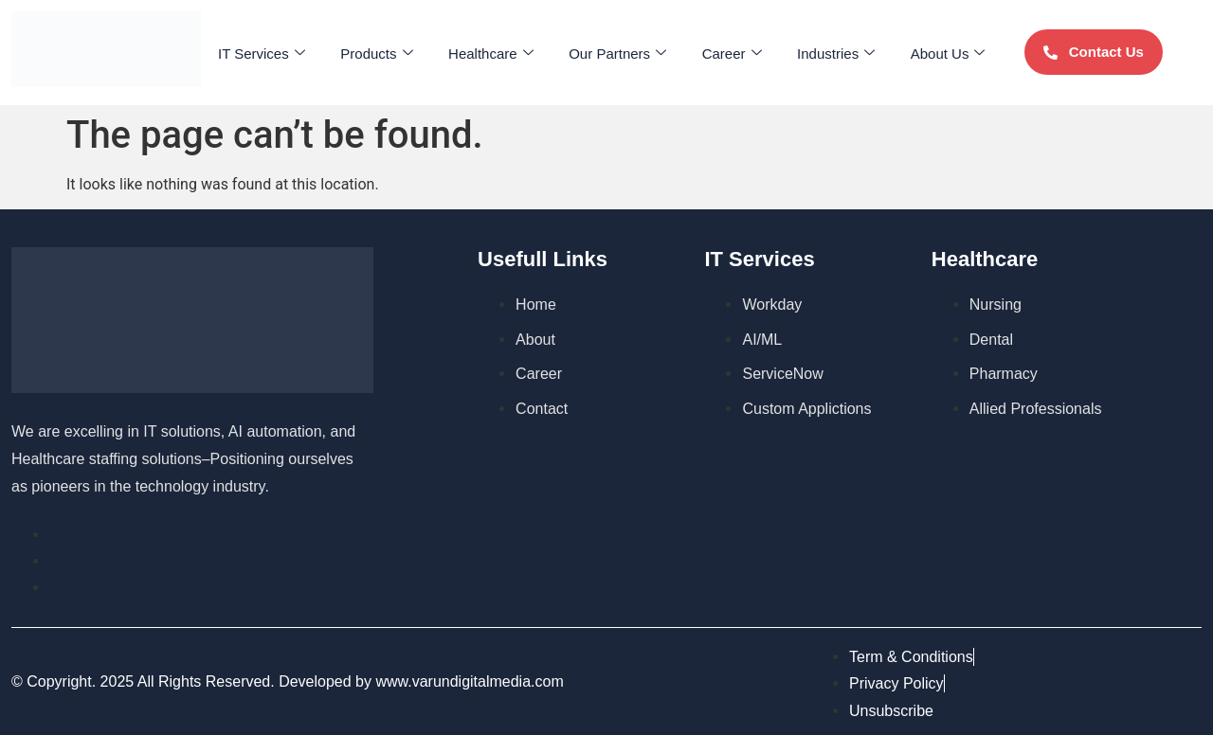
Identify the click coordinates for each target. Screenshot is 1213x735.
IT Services (281, 52)
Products (389, 52)
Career (723, 52)
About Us (925, 52)
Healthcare (496, 52)
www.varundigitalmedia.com (469, 681)
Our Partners (616, 52)
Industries (820, 52)
